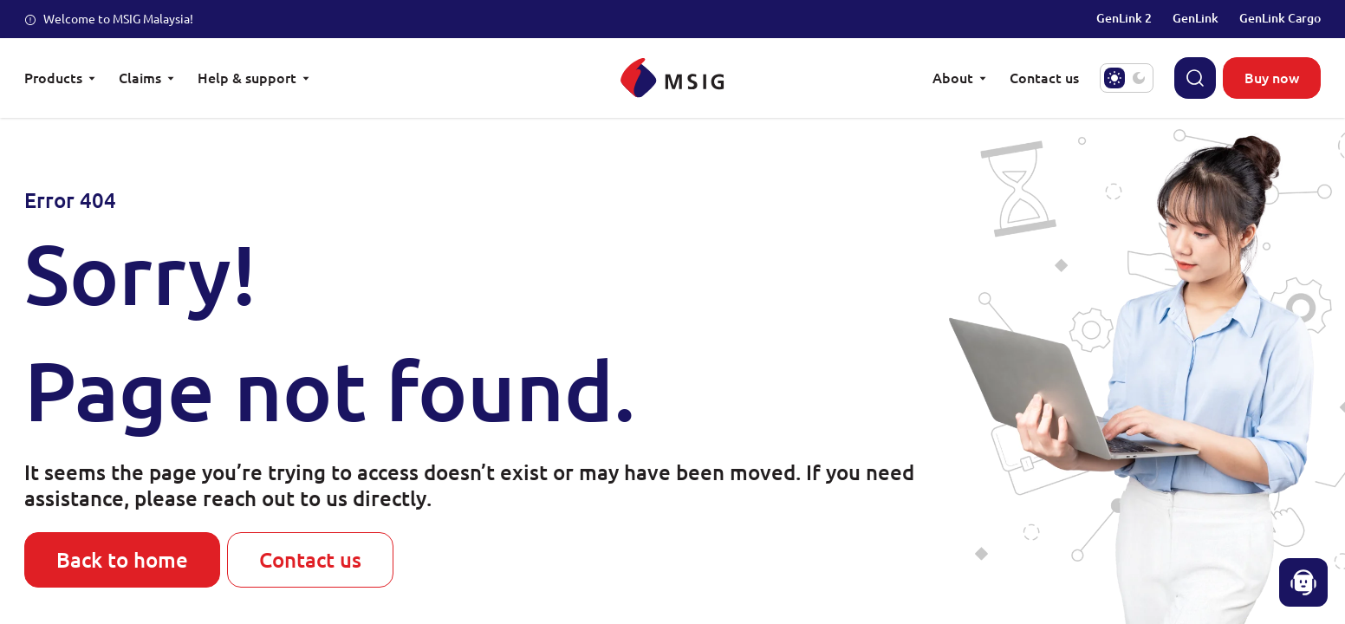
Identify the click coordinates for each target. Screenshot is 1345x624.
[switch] (1126, 78)
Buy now (1271, 77)
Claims (148, 77)
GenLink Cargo (1280, 17)
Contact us (310, 559)
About (960, 77)
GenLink (1195, 17)
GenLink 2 (1124, 17)
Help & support (255, 77)
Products (61, 77)
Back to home (122, 559)
